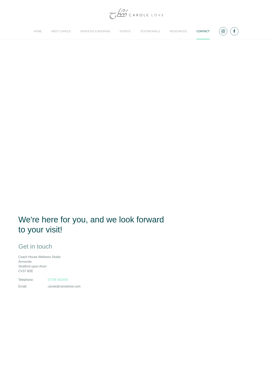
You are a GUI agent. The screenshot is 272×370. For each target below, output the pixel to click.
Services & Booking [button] (95, 31)
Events (125, 31)
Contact (203, 31)
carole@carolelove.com (64, 286)
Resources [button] (178, 31)
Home (38, 31)
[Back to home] (136, 13)
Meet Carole (61, 31)
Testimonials (150, 31)
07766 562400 (58, 279)
